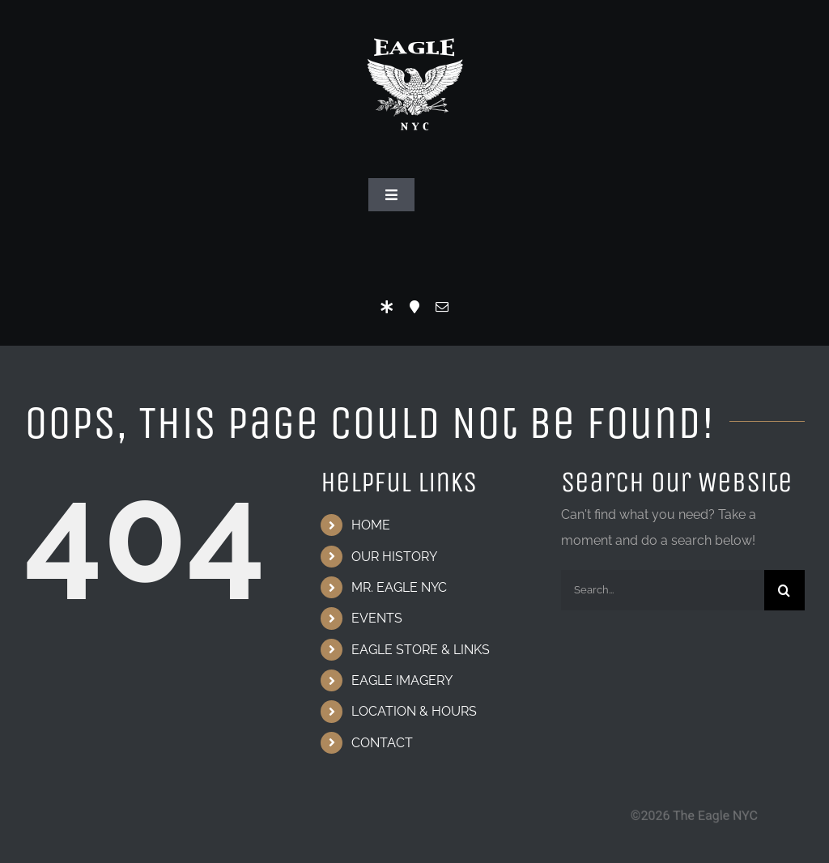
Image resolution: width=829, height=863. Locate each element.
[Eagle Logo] (414, 22)
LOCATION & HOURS (414, 711)
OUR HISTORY (394, 556)
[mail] (442, 306)
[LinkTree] (386, 306)
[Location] (414, 306)
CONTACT (382, 742)
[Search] (784, 590)
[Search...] (662, 590)
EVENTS (376, 618)
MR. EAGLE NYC (399, 587)
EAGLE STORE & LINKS (420, 649)
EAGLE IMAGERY (402, 680)
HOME (370, 525)
